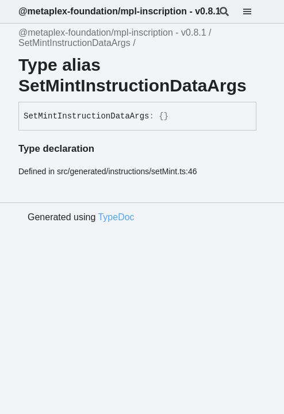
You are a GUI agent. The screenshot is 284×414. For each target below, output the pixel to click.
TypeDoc (116, 217)
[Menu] (254, 11)
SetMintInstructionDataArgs (74, 43)
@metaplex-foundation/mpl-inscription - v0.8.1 (119, 11)
